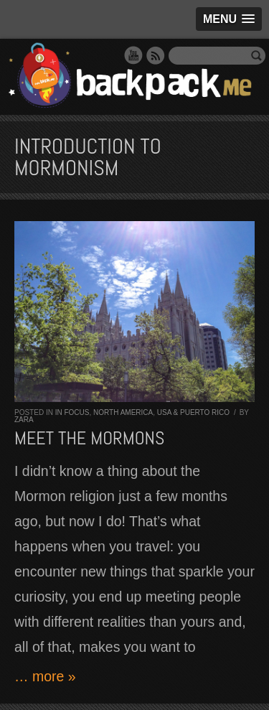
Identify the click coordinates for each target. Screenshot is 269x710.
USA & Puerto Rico (193, 412)
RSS (155, 55)
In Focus (72, 412)
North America (123, 412)
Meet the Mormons (89, 438)
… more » (45, 676)
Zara (24, 420)
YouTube (133, 55)
